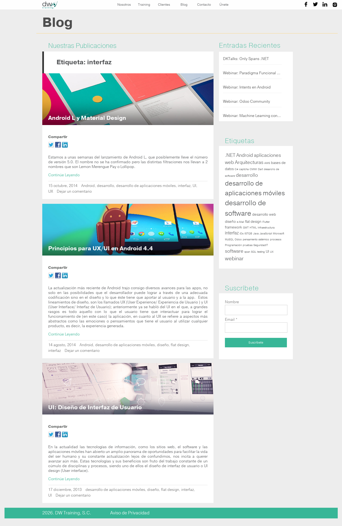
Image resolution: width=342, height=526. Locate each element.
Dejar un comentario (74, 191)
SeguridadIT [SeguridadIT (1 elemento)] (260, 245)
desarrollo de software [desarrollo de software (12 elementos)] (245, 208)
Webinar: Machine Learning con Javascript (252, 115)
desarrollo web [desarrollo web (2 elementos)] (264, 214)
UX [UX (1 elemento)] (271, 252)
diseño (163, 345)
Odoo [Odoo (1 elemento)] (238, 239)
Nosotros (124, 4)
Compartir (57, 137)
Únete (223, 4)
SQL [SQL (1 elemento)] (253, 252)
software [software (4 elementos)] (234, 251)
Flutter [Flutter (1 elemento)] (266, 222)
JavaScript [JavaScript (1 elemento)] (266, 233)
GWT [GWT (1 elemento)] (246, 227)
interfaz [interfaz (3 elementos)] (232, 233)
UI (194, 185)
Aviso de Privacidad (129, 513)
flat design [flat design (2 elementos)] (253, 221)
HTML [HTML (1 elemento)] (253, 227)
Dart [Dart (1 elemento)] (260, 169)
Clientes (164, 4)
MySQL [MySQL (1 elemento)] (229, 239)
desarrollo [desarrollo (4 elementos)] (247, 175)
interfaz (184, 185)
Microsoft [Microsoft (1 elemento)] (278, 233)
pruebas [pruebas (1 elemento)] (247, 245)
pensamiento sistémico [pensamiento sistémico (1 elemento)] (256, 239)
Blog (183, 4)
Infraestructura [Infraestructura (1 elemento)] (266, 227)
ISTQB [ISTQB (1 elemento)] (248, 233)
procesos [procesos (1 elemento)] (275, 239)
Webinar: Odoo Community (246, 101)
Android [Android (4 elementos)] (244, 155)
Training (144, 4)
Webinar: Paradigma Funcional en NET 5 (252, 73)
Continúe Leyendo (64, 175)
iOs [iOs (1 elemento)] (241, 233)
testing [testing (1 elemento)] (261, 252)
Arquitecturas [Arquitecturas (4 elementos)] (249, 162)
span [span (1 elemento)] (247, 252)
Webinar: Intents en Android (247, 87)
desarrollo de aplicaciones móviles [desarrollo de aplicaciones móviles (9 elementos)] (255, 188)
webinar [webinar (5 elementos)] (234, 258)
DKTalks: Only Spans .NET (246, 58)
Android (88, 185)
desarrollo (105, 185)
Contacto (204, 4)
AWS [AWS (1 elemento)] (267, 163)
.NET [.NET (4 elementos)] (230, 155)
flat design (180, 345)
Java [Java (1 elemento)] (256, 233)
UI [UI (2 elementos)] (267, 251)
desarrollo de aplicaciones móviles (146, 185)
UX (50, 191)
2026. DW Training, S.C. (66, 513)
